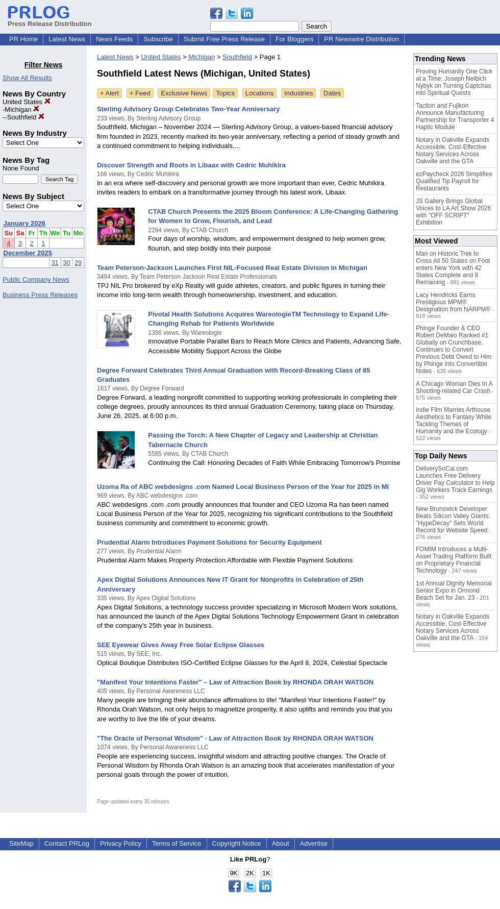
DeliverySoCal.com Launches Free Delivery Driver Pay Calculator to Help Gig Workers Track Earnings (455, 479)
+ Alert (109, 93)
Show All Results (27, 78)
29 (78, 262)
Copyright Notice (236, 843)
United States (27, 102)
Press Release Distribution (50, 20)
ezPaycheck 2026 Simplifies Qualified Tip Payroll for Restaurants (454, 181)
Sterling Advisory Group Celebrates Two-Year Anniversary (188, 109)
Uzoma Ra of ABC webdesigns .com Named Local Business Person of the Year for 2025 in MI (243, 486)
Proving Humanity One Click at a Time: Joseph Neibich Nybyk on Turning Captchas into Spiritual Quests (454, 82)
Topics (225, 93)
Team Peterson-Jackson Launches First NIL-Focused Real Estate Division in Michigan (232, 268)
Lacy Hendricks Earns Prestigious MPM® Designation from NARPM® (453, 302)
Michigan (22, 109)
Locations (259, 93)
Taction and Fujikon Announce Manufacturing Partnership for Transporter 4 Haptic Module (455, 116)
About (280, 843)
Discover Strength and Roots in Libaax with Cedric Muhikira (191, 165)
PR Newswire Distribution (361, 39)
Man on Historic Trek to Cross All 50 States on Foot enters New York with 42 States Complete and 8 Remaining (453, 268)
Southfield (25, 117)
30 (66, 262)
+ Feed (140, 93)
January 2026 (24, 223)
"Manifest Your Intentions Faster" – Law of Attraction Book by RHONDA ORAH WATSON (235, 682)
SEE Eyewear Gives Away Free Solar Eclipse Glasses (180, 645)
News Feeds (114, 39)
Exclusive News (184, 93)
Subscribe (158, 39)
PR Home (23, 39)
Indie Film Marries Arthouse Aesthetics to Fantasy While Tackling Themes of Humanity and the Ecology (453, 420)
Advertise (314, 843)
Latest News (66, 39)
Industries (298, 93)
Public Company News (36, 279)
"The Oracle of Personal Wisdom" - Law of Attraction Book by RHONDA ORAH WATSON (235, 738)
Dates (332, 93)
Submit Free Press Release (224, 39)
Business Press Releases (40, 295)
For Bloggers (294, 39)
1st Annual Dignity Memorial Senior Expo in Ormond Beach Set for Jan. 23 (454, 590)
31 (54, 262)
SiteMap (21, 843)
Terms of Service (177, 843)
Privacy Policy (120, 843)
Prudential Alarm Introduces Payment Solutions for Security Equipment (209, 542)
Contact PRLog (66, 843)
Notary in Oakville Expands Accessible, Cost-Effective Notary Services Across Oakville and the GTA (452, 150)
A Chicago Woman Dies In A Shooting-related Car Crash (454, 387)
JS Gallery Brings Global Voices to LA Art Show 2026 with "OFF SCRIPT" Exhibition (453, 212)
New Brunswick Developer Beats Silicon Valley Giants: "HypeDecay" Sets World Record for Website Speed (453, 519)
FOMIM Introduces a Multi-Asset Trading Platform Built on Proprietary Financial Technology (453, 560)
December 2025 (28, 253)
